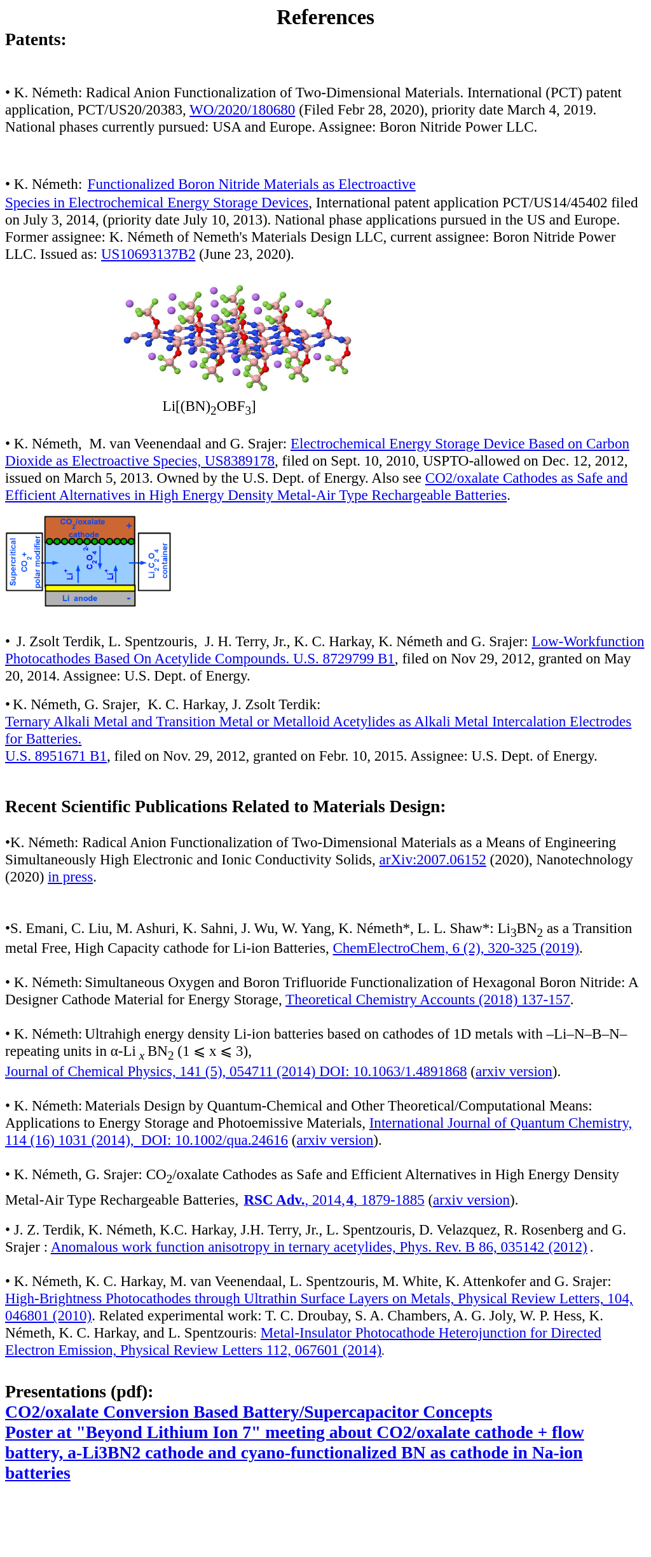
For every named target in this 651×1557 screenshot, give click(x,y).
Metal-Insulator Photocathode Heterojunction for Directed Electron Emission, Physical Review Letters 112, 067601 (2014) (303, 1341)
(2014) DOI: (313, 1071)
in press (70, 876)
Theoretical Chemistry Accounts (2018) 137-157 (427, 999)
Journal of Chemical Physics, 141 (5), (139, 1071)
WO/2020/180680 (242, 109)
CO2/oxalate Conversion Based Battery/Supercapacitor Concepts (248, 1412)
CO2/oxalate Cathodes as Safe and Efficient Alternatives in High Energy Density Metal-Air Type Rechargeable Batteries (316, 486)
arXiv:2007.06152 (433, 859)
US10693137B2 (148, 254)
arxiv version (514, 1071)
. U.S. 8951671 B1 (56, 747)
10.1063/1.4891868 (410, 1071)
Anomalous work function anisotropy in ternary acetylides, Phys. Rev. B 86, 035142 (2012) (319, 1246)
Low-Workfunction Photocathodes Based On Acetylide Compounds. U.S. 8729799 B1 (325, 650)
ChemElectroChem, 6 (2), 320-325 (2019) (455, 947)
